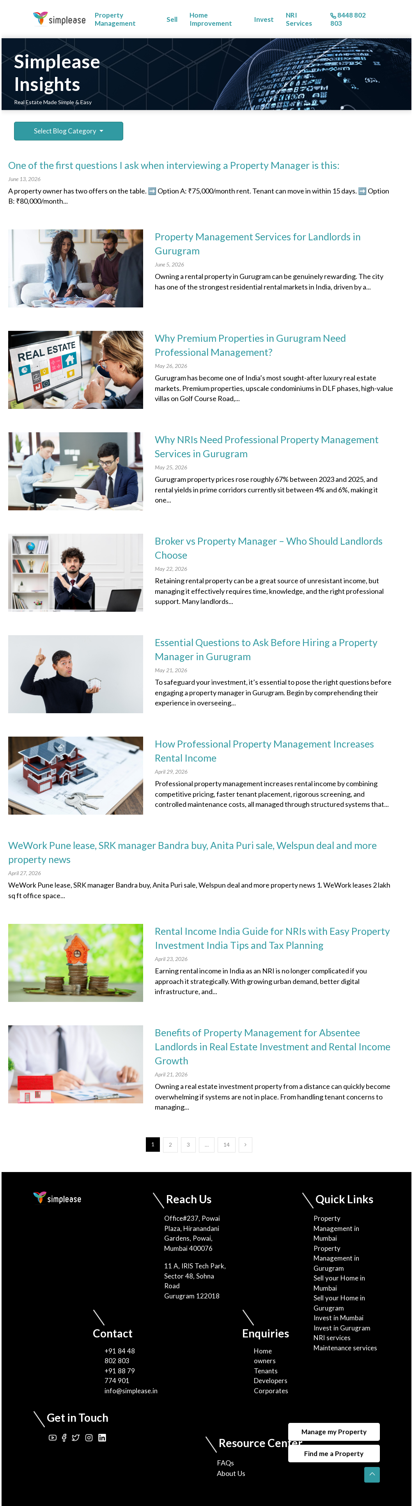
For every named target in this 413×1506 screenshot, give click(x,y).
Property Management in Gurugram (336, 1258)
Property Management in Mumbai (336, 1228)
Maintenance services (345, 1348)
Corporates (271, 1391)
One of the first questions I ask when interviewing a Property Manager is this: (174, 165)
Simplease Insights (57, 72)
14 (226, 1144)
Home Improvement (211, 19)
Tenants (266, 1371)
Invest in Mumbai (338, 1318)
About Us (231, 1473)
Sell (172, 19)
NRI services (332, 1338)
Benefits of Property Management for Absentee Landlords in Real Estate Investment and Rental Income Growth (272, 1046)
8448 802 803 (348, 19)
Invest (264, 19)
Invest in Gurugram (342, 1328)
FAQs (225, 1462)
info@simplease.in (131, 1391)
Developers (270, 1380)
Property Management (115, 19)
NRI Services (299, 19)
